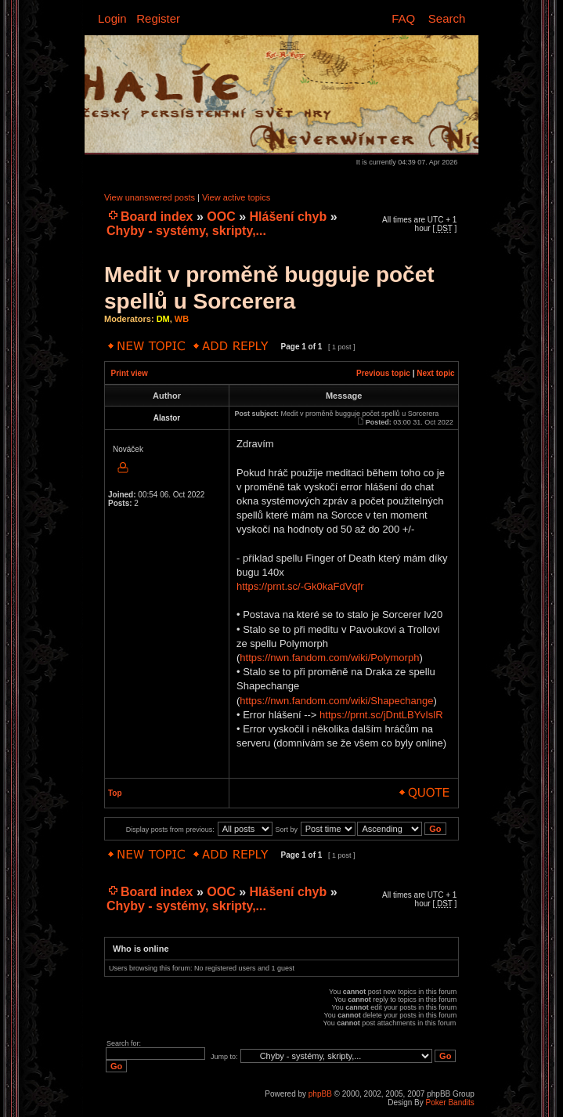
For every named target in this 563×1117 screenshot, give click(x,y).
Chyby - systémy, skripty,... (186, 230)
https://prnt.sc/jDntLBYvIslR (381, 715)
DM (163, 319)
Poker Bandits (450, 1102)
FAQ (403, 18)
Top (115, 793)
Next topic (435, 373)
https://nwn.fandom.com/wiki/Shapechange (336, 701)
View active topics (236, 197)
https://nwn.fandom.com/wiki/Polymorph (329, 657)
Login (112, 18)
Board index (157, 216)
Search (447, 18)
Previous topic (383, 373)
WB (182, 319)
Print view (129, 373)
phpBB (320, 1094)
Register (158, 18)
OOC (221, 216)
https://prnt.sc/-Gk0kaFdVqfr (300, 586)
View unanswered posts (149, 197)
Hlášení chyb (288, 216)
